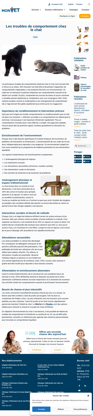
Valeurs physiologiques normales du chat (86, 87)
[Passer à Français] (79, 4)
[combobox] (82, 146)
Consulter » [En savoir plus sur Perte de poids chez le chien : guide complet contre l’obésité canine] (77, 140)
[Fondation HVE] (49, 4)
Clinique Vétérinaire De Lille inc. (50, 383)
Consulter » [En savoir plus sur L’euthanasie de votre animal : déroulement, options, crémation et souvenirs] (77, 115)
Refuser (61, 409)
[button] (88, 396)
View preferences (80, 409)
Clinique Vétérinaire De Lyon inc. (51, 392)
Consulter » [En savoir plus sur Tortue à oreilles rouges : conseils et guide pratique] (77, 126)
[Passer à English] (71, 4)
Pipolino (49, 304)
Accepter (41, 409)
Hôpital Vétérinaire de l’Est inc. (14, 365)
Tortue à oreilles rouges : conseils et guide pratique (82, 121)
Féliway (84, 77)
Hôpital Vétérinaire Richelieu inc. (15, 374)
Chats (35, 37)
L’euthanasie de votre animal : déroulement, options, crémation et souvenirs (81, 108)
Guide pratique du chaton (85, 68)
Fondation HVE (57, 4)
